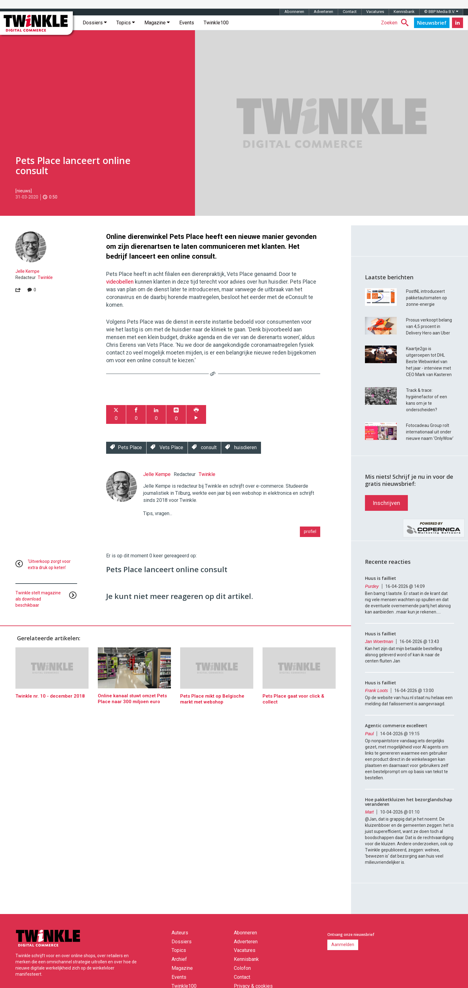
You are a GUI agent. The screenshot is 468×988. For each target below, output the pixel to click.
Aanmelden (342, 944)
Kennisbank (404, 11)
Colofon (242, 968)
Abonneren (294, 11)
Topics (125, 23)
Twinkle (45, 277)
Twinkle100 (216, 23)
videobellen (120, 282)
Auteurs (180, 933)
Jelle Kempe (27, 271)
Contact (350, 11)
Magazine (157, 23)
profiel (310, 531)
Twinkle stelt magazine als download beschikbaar (38, 599)
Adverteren (323, 11)
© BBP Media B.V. (441, 11)
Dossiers (95, 23)
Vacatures (375, 11)
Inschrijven (386, 503)
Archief (179, 959)
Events (186, 23)
